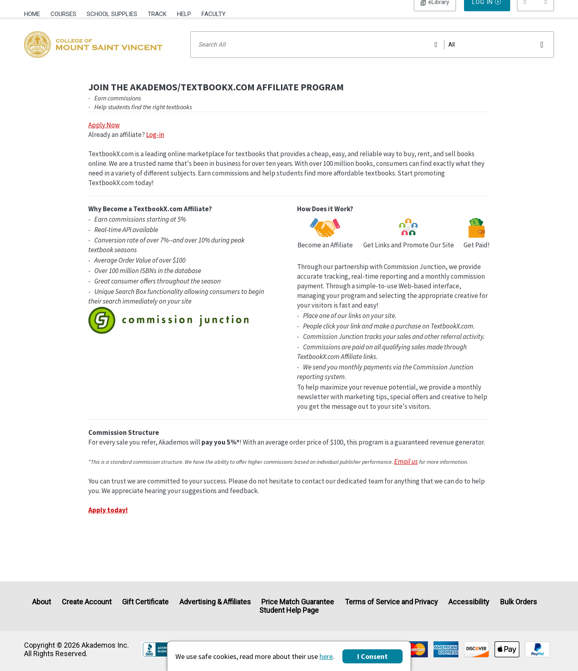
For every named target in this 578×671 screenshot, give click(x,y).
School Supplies (112, 14)
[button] (535, 14)
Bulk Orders (518, 602)
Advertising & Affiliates (215, 602)
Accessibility (468, 602)
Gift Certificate (145, 602)
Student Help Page (289, 610)
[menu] (535, 14)
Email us (406, 471)
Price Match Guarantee (297, 602)
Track (157, 14)
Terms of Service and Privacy (391, 602)
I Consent (372, 656)
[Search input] (372, 55)
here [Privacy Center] (326, 656)
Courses (63, 14)
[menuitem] (34, 13)
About (41, 602)
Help (184, 14)
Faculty (213, 14)
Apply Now (104, 135)
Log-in (155, 145)
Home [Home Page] (32, 14)
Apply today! (108, 520)
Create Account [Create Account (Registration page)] (87, 602)
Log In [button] (435, 14)
